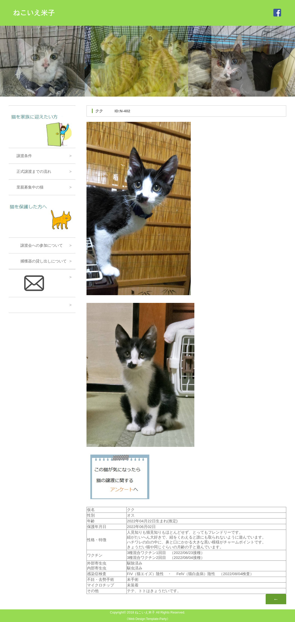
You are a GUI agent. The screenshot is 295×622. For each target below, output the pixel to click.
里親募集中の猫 (28, 187)
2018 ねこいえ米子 (141, 612)
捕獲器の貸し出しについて (40, 261)
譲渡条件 (22, 156)
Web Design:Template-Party (147, 619)
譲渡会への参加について (38, 245)
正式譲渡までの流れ (32, 171)
